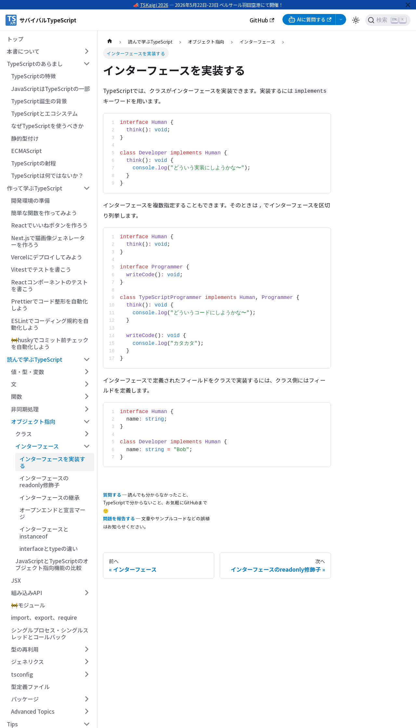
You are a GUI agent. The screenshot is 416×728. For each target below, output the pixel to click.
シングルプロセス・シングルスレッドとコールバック (49, 633)
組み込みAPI (26, 593)
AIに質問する (310, 19)
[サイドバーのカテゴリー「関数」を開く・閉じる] (86, 396)
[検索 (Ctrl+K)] (387, 20)
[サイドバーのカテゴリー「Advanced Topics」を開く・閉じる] (86, 711)
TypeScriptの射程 (33, 163)
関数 (16, 396)
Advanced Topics (33, 711)
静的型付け (25, 138)
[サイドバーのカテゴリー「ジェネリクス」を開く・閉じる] (86, 661)
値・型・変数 (27, 372)
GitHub (262, 20)
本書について (23, 51)
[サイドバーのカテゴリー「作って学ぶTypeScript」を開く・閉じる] (86, 187)
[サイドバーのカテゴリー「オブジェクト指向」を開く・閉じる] (86, 421)
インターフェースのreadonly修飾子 (44, 481)
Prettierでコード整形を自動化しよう (49, 304)
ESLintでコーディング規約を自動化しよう (50, 324)
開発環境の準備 (30, 200)
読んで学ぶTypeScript (34, 359)
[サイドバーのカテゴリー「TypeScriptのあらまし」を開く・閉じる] (86, 63)
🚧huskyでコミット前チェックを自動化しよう (49, 343)
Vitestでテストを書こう (41, 269)
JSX (16, 580)
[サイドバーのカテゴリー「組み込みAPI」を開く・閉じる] (86, 592)
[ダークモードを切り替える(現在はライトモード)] (355, 20)
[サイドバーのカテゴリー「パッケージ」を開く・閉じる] (86, 699)
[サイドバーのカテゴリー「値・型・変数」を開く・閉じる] (86, 371)
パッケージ (25, 699)
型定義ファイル (30, 686)
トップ (15, 39)
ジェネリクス (27, 661)
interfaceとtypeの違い (49, 548)
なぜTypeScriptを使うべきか (47, 126)
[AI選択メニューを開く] (341, 19)
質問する (112, 494)
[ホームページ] (109, 41)
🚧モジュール (28, 605)
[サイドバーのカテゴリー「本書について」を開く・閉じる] (86, 51)
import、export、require (44, 617)
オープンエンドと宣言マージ (52, 513)
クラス (23, 434)
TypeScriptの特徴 (33, 76)
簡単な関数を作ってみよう (44, 213)
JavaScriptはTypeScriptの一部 (50, 88)
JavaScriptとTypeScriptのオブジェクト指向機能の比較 (51, 564)
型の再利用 (25, 649)
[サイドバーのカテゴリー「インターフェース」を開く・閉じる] (86, 446)
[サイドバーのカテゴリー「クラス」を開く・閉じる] (86, 433)
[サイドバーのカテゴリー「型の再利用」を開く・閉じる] (86, 649)
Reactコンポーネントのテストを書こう (49, 285)
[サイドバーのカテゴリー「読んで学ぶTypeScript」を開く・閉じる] (86, 359)
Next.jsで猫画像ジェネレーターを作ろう (48, 241)
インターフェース (37, 446)
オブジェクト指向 (33, 421)
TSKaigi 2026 (154, 4)
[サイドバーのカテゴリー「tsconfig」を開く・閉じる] (86, 674)
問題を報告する (119, 518)
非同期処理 (25, 409)
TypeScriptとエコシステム (44, 113)
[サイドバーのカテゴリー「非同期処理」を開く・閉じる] (86, 408)
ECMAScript (26, 151)
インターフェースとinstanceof (44, 532)
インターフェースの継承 (50, 497)
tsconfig (22, 674)
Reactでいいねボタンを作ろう (49, 225)
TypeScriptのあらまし (35, 63)
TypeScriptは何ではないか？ (47, 175)
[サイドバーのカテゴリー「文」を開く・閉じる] (86, 384)
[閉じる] (408, 4)
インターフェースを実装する (52, 462)
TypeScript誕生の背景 (39, 101)
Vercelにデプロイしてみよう (46, 257)
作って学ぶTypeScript (34, 188)
